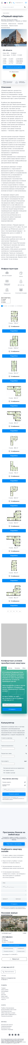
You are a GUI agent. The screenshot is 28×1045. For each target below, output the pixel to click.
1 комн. (5, 301)
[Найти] (25, 7)
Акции (4, 668)
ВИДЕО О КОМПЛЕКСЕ (20, 45)
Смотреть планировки (14, 945)
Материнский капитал (7, 1024)
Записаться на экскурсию (14, 67)
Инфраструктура (12, 23)
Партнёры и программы (14, 844)
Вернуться (14, 959)
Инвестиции (4, 996)
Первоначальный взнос (7, 745)
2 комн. (5, 302)
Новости (3, 999)
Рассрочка (17, 668)
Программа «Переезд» (7, 1029)
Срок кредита (5, 761)
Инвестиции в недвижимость (8, 1014)
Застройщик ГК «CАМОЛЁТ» (10, 954)
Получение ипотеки (6, 1011)
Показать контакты (8, 951)
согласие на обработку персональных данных (15, 908)
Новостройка (4, 989)
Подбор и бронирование (7, 1008)
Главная (3, 988)
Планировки (20, 23)
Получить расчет (14, 794)
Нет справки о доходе (9, 772)
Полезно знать (5, 997)
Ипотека (10, 668)
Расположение (4, 25)
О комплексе (4, 23)
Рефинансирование (6, 1026)
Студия (5, 299)
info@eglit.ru (4, 979)
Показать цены (20, 951)
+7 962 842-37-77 (19, 2)
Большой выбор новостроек (8, 1009)
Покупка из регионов (6, 1016)
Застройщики (4, 991)
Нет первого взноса (8, 770)
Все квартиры (5, 298)
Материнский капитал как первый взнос (13, 768)
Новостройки (6, 13)
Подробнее (14, 331)
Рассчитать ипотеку (8, 948)
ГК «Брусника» (14, 71)
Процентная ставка (6, 753)
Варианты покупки (13, 25)
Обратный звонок (8, 971)
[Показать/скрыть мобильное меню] (2, 2)
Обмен (23, 668)
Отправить (12, 709)
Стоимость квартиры (6, 738)
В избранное (14, 326)
